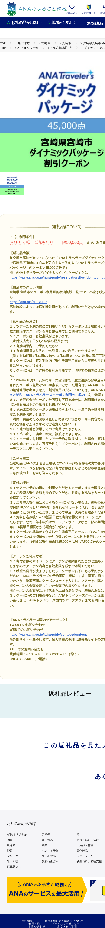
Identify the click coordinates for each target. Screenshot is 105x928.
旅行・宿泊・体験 (88, 840)
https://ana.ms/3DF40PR (28, 302)
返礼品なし (14, 866)
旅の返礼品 (95, 23)
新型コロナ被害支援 (89, 861)
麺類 (44, 845)
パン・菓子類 (50, 850)
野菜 (10, 850)
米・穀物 (12, 861)
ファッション (85, 856)
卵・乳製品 (49, 856)
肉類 (10, 840)
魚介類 (11, 845)
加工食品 (47, 840)
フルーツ (12, 856)
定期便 (46, 834)
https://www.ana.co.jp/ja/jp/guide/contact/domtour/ (48, 634)
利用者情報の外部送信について (64, 921)
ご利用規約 (33, 923)
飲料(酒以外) (50, 861)
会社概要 (27, 921)
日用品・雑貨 (85, 845)
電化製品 (82, 850)
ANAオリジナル (17, 834)
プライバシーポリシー (65, 923)
